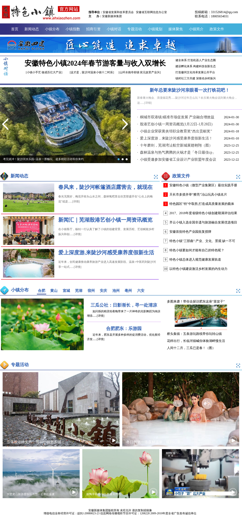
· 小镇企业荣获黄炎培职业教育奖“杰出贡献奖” (174, 131)
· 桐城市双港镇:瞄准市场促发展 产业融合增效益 (175, 117)
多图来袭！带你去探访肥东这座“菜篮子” (196, 301)
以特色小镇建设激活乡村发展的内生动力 (198, 268)
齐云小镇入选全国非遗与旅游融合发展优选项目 (203, 222)
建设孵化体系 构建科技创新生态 (195, 66)
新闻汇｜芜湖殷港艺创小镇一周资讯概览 (105, 220)
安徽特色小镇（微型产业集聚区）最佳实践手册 (203, 185)
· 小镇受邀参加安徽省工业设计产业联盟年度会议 (176, 159)
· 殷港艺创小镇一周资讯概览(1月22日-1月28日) (174, 124)
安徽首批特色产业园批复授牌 (190, 231)
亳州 (128, 291)
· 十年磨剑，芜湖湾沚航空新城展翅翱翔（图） (175, 145)
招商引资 (93, 29)
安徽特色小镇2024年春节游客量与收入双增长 (95, 63)
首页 (14, 29)
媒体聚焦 (175, 29)
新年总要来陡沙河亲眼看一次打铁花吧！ (189, 90)
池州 (116, 291)
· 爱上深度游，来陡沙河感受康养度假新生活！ (175, 138)
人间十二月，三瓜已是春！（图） (191, 348)
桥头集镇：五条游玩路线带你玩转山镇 (194, 333)
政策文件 (217, 29)
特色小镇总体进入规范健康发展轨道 (195, 259)
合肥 (41, 291)
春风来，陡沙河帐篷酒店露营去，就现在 (105, 187)
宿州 (91, 291)
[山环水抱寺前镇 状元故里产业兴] (140, 72)
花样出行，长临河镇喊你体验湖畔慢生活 (196, 341)
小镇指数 (73, 29)
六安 (140, 291)
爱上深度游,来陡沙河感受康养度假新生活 (106, 253)
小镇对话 (114, 29)
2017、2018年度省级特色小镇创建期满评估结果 (203, 213)
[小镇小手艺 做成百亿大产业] (44, 72)
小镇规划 (155, 29)
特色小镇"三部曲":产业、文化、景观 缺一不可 (202, 241)
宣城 (66, 291)
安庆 (103, 291)
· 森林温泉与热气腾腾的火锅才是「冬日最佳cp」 (176, 152)
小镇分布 (52, 29)
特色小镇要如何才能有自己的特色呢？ (196, 250)
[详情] (76, 201)
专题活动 (134, 29)
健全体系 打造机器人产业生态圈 (195, 60)
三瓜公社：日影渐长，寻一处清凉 (124, 305)
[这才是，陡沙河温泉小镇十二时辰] (92, 72)
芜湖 (78, 291)
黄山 (53, 291)
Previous (5, 125)
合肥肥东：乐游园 (124, 328)
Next (125, 125)
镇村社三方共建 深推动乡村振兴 (195, 78)
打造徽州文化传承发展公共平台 (195, 72)
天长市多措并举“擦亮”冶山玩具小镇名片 (198, 194)
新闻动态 (31, 29)
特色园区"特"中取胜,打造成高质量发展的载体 (201, 203)
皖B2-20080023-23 (88, 513)
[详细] (148, 102)
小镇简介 (196, 29)
